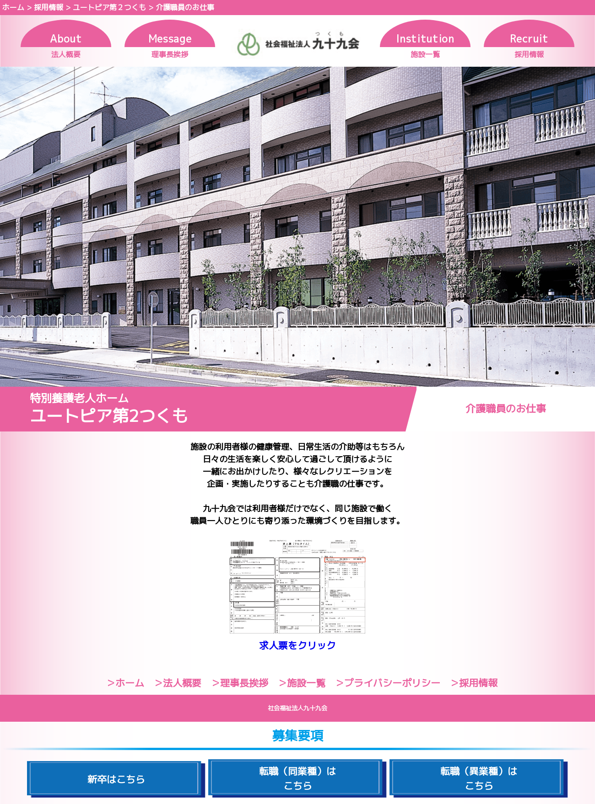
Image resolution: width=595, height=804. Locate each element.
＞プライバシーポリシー (387, 683)
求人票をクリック (297, 645)
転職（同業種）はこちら (297, 778)
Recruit (529, 39)
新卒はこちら (116, 779)
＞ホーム (125, 683)
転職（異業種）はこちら (478, 778)
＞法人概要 (177, 683)
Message (170, 39)
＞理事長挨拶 (239, 683)
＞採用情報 (473, 683)
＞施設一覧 (301, 683)
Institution (425, 39)
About (65, 39)
